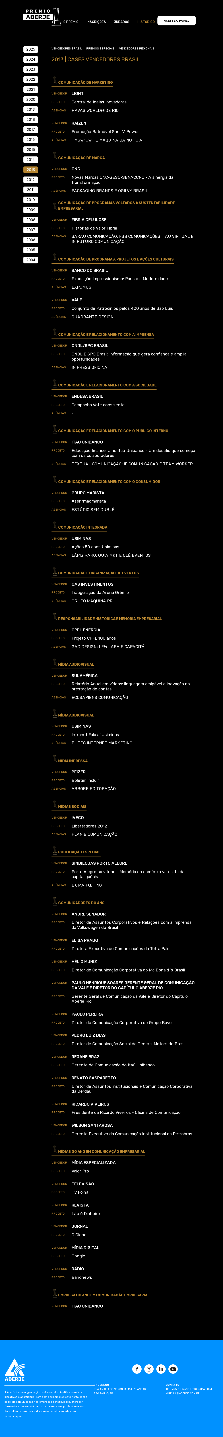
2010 (31, 200)
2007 (30, 230)
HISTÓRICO (146, 22)
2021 (31, 89)
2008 (30, 220)
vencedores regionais (136, 48)
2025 (30, 49)
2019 (31, 109)
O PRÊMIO (70, 22)
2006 (30, 240)
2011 (31, 190)
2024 (30, 59)
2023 (30, 69)
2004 (30, 260)
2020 (30, 99)
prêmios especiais (100, 48)
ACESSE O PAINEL (176, 20)
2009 (30, 210)
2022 (30, 79)
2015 (31, 150)
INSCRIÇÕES (96, 22)
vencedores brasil (67, 48)
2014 (31, 160)
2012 (31, 180)
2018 (31, 119)
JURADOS (121, 22)
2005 (30, 250)
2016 (31, 140)
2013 (31, 170)
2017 (31, 129)
